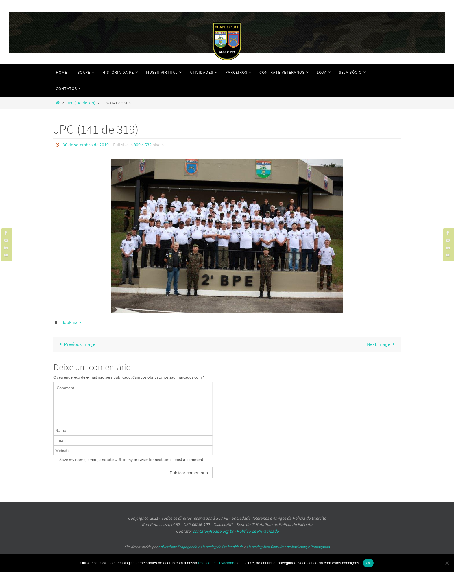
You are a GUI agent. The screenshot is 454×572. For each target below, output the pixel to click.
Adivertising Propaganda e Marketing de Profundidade (200, 546)
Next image (382, 344)
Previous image (76, 344)
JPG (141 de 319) (81, 102)
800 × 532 (143, 144)
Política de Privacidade (257, 531)
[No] (447, 563)
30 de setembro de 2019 (86, 144)
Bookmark (71, 322)
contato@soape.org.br (213, 531)
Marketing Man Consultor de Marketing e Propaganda (288, 546)
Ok (368, 563)
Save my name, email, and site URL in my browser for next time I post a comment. (131, 459)
